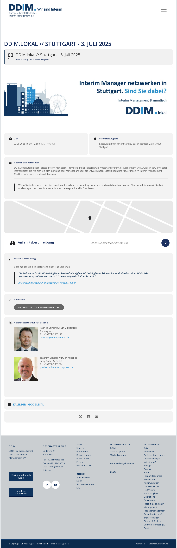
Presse (79, 462)
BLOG (113, 471)
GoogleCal (36, 404)
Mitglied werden (118, 455)
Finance (148, 469)
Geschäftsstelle (84, 465)
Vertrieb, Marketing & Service (154, 526)
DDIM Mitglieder (118, 451)
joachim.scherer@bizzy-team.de (56, 367)
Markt (79, 480)
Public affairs (82, 458)
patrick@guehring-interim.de (54, 337)
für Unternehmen (85, 484)
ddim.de (47, 470)
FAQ (78, 487)
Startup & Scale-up (153, 521)
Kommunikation (151, 482)
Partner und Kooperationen (83, 453)
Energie (147, 465)
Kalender (19, 404)
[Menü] (163, 9)
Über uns (81, 448)
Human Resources (153, 475)
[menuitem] (163, 9)
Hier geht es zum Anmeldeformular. (39, 307)
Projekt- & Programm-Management (154, 505)
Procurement (150, 500)
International (150, 479)
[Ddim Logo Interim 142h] (36, 9)
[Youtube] (56, 484)
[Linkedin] (47, 484)
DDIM (79, 444)
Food (146, 472)
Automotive (149, 451)
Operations (149, 496)
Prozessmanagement (154, 510)
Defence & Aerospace (154, 455)
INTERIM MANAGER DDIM (120, 446)
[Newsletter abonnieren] (21, 492)
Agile (146, 448)
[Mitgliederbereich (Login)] (21, 476)
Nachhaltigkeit (151, 493)
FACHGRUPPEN (151, 444)
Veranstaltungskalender (122, 463)
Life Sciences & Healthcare (151, 488)
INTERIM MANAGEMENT (84, 475)
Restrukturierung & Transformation (153, 516)
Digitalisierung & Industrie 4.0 (152, 460)
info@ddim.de (56, 466)
